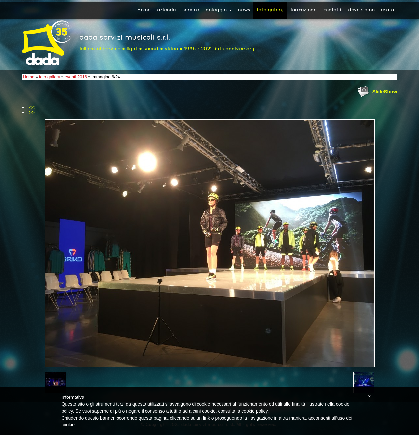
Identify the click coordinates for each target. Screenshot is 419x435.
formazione (303, 10)
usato (387, 10)
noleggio (218, 10)
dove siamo (361, 10)
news (244, 10)
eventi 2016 (76, 76)
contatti (332, 10)
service (190, 10)
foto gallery (270, 10)
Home (144, 10)
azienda (166, 10)
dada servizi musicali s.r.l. (124, 38)
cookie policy (254, 411)
